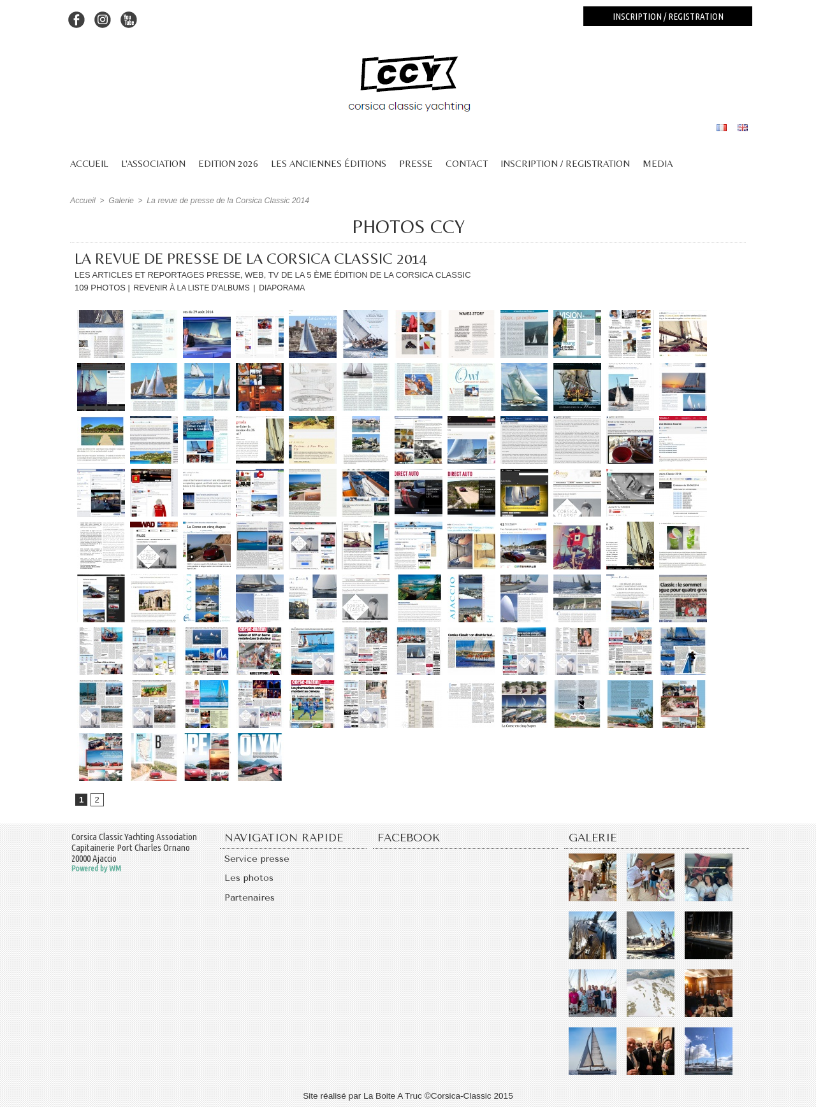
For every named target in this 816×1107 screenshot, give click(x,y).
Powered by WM (96, 868)
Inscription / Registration (565, 163)
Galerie (120, 200)
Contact (467, 163)
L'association (153, 163)
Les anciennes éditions (328, 163)
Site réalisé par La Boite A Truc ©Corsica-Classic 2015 (408, 1096)
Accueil (89, 163)
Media (658, 163)
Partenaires (249, 900)
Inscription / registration (668, 16)
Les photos (249, 880)
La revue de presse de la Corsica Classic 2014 (224, 200)
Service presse (257, 860)
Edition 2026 (228, 163)
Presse (416, 163)
